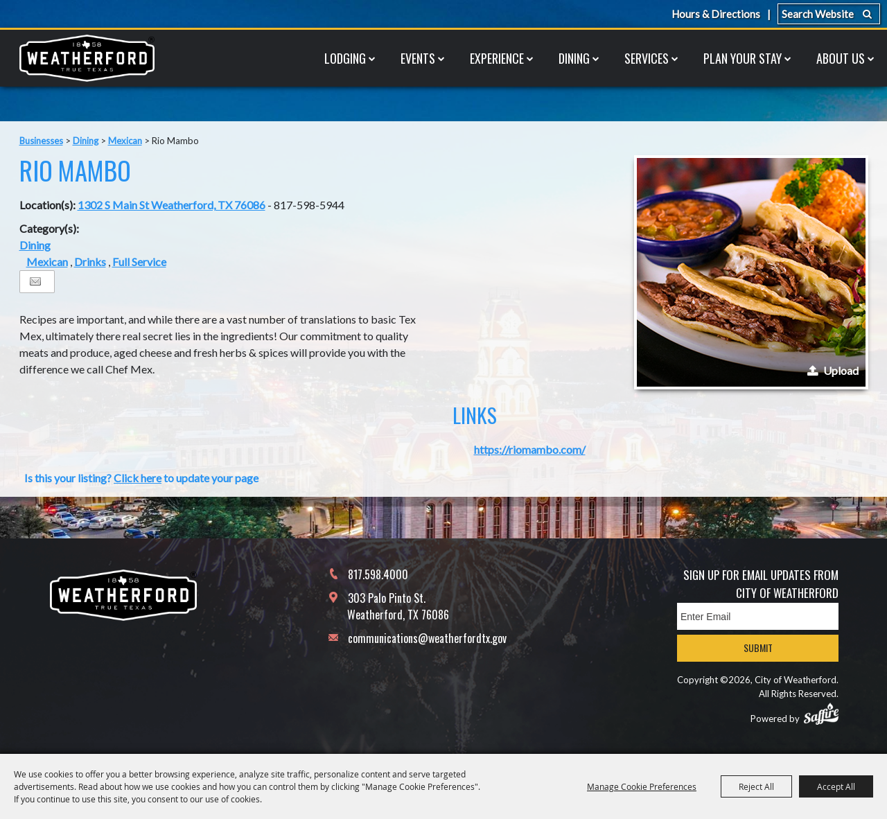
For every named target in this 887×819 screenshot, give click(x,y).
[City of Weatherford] (86, 58)
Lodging (345, 58)
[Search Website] (828, 14)
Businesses (41, 140)
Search (867, 14)
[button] (751, 272)
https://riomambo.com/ (530, 449)
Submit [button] (758, 647)
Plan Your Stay (742, 58)
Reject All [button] (756, 786)
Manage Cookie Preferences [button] (641, 786)
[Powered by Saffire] (821, 714)
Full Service (139, 261)
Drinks (90, 261)
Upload (841, 370)
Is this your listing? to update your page (141, 477)
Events (418, 58)
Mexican (125, 140)
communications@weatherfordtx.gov (427, 638)
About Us (840, 58)
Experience (497, 58)
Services (646, 58)
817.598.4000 (378, 574)
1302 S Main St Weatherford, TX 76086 (171, 204)
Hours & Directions (715, 14)
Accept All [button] (836, 786)
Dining (574, 58)
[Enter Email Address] (757, 616)
